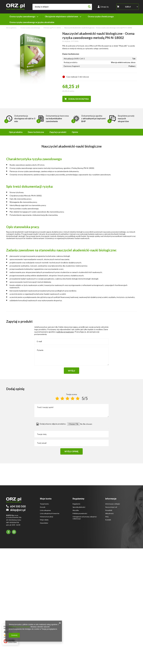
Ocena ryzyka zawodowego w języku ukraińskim (31, 22)
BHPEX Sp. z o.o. (12, 515)
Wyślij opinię (71, 451)
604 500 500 (18, 506)
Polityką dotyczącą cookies (19, 627)
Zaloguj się (104, 7)
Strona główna (11, 28)
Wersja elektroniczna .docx (123, 62)
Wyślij (71, 370)
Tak (133, 58)
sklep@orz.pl (17, 509)
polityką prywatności (65, 332)
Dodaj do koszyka (78, 99)
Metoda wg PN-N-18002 (52, 28)
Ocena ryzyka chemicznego (101, 16)
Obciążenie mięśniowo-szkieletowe (61, 16)
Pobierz (132, 66)
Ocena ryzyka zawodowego (22, 16)
